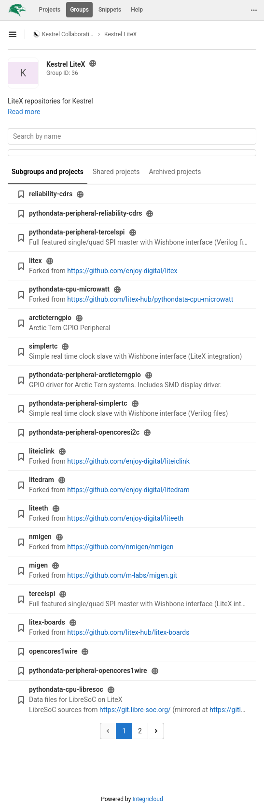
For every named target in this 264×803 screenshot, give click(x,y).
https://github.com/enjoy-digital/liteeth (125, 518)
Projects (50, 9)
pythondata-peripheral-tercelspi (77, 232)
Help (137, 9)
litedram (41, 479)
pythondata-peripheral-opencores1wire (88, 670)
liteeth (38, 508)
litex (35, 260)
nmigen (40, 536)
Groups (79, 9)
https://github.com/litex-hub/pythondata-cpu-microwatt (150, 299)
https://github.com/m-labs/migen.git (122, 575)
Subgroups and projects (47, 171)
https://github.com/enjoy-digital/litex (122, 271)
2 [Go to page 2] (140, 731)
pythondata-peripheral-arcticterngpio (85, 375)
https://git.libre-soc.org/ (135, 710)
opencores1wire (53, 651)
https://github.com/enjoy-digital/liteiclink (128, 461)
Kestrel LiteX (120, 34)
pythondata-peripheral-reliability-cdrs (85, 213)
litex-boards (47, 622)
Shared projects (116, 171)
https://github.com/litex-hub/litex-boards (128, 632)
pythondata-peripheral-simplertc (78, 403)
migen (38, 565)
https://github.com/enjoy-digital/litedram (128, 490)
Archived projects (175, 171)
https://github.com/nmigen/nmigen (120, 547)
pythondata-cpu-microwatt (69, 289)
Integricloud (147, 799)
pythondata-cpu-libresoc (66, 689)
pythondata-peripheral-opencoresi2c (84, 432)
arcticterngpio (50, 317)
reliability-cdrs (50, 194)
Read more (24, 112)
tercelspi (42, 594)
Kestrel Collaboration (64, 34)
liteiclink (42, 451)
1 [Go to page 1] (124, 731)
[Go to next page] (156, 731)
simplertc (43, 346)
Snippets (109, 9)
